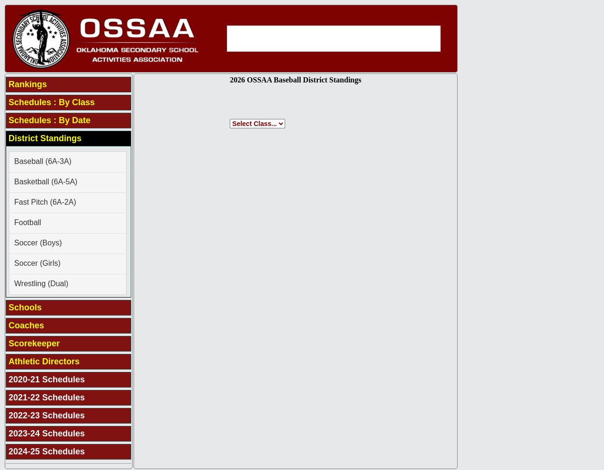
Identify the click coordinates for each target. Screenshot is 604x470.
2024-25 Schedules (47, 451)
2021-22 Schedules (47, 397)
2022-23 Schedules (47, 415)
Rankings (28, 84)
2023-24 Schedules (47, 433)
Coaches (26, 325)
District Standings (45, 138)
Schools (25, 307)
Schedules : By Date (49, 120)
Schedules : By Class (52, 102)
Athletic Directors (44, 361)
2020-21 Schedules (47, 379)
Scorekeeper (34, 343)
